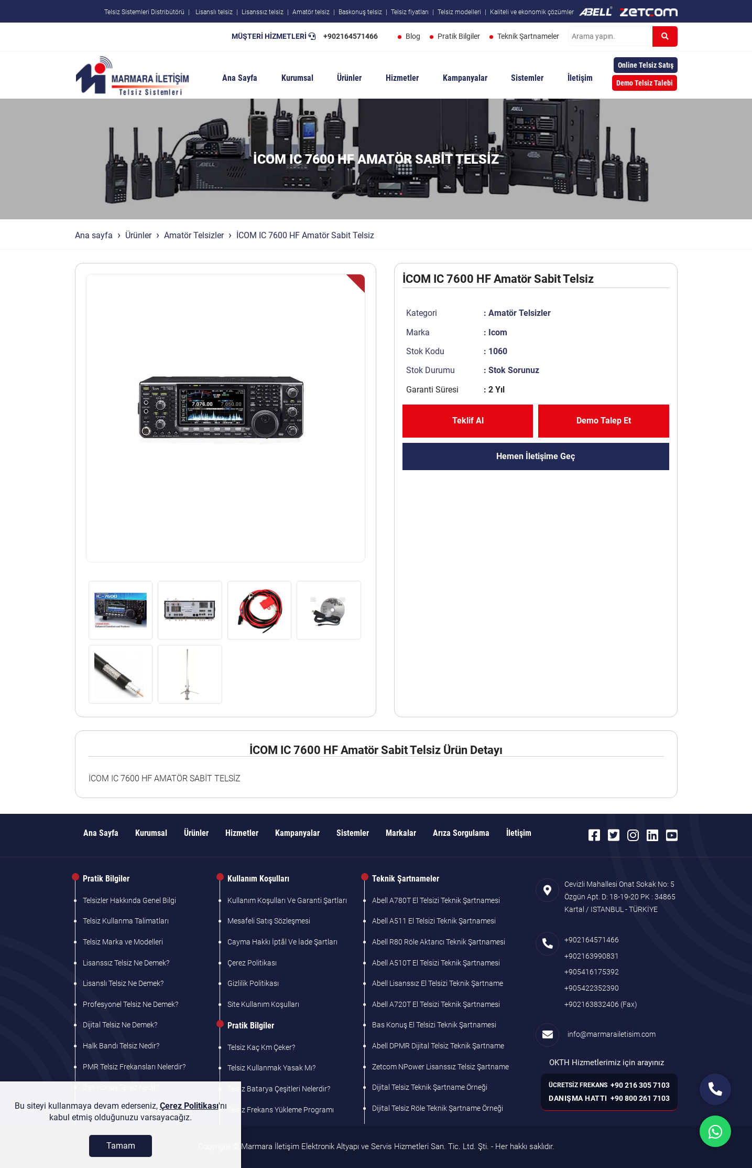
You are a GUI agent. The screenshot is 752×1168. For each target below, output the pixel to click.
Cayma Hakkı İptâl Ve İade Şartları (282, 942)
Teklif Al (468, 421)
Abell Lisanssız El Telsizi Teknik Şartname (437, 983)
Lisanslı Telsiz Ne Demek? (123, 983)
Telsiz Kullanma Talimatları (126, 921)
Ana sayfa (94, 235)
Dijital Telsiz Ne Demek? (120, 1025)
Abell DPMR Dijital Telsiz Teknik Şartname (438, 1046)
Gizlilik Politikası (253, 983)
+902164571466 (350, 36)
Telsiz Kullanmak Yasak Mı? (271, 1068)
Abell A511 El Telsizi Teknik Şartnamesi (434, 921)
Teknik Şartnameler (528, 36)
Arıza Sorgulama (461, 833)
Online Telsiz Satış (645, 65)
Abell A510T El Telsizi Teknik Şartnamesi (436, 963)
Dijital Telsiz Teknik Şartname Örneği (429, 1087)
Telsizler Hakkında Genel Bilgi (129, 900)
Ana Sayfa (239, 78)
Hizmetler (402, 78)
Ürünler (349, 78)
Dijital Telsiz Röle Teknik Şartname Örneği (437, 1108)
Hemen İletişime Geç (535, 456)
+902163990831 (591, 956)
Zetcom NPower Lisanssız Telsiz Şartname (440, 1067)
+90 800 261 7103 (640, 1098)
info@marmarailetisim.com (610, 1034)
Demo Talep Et (603, 421)
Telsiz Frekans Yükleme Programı (280, 1110)
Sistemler (527, 78)
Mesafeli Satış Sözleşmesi (268, 921)
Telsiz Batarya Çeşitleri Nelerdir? (278, 1089)
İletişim (580, 78)
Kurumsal (297, 78)
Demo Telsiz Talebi (644, 83)
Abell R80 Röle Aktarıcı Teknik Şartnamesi (438, 942)
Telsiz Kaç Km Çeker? (261, 1047)
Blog (413, 36)
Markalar (401, 833)
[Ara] (665, 36)
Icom (497, 332)
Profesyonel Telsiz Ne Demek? (130, 1004)
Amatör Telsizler (194, 235)
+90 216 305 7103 (640, 1085)
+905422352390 (591, 988)
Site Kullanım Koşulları (263, 1004)
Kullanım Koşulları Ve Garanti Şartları (287, 900)
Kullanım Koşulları (258, 879)
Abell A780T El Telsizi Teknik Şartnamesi (436, 900)
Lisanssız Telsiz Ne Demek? (126, 963)
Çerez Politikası (252, 963)
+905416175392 (591, 972)
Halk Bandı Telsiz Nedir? (121, 1046)
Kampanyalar (465, 78)
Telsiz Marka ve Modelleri (123, 942)
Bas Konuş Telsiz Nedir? (121, 1087)
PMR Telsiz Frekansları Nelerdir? (134, 1067)
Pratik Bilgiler (459, 36)
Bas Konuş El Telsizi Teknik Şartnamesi (434, 1025)
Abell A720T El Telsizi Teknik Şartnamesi (436, 1004)
